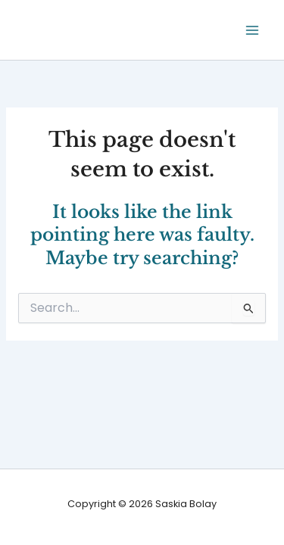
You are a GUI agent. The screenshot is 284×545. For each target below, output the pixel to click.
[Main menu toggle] (252, 30)
